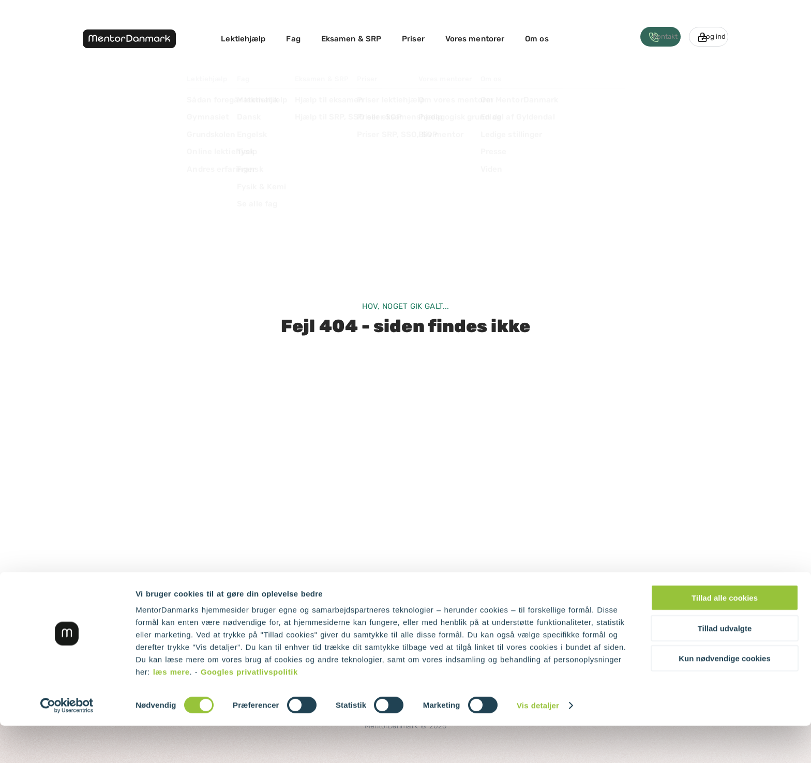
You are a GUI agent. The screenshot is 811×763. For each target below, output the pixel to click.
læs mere (171, 709)
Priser (413, 38)
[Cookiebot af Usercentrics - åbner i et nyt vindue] (67, 743)
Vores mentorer (474, 38)
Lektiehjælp (243, 38)
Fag (293, 38)
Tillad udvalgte (725, 665)
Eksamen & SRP (351, 38)
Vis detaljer (538, 742)
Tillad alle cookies (725, 635)
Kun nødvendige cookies (725, 695)
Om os (537, 38)
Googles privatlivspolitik (249, 709)
